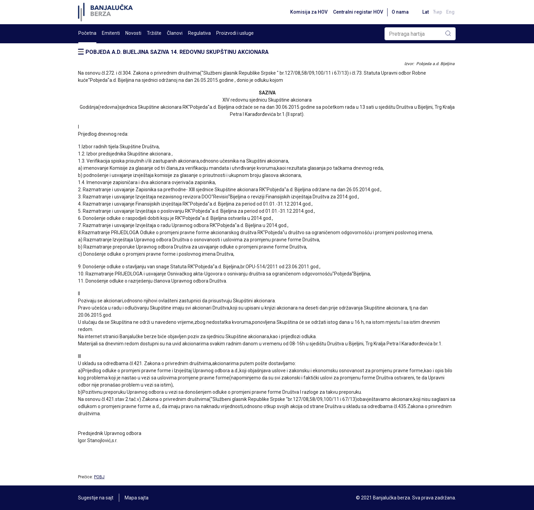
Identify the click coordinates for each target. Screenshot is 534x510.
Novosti (133, 33)
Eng (450, 12)
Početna (87, 33)
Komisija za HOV (309, 12)
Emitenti (111, 33)
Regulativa (199, 33)
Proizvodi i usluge (235, 33)
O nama (400, 12)
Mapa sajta (136, 497)
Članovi (175, 33)
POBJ (99, 477)
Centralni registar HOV (358, 12)
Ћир (437, 12)
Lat (425, 12)
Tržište (154, 33)
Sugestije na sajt (95, 497)
